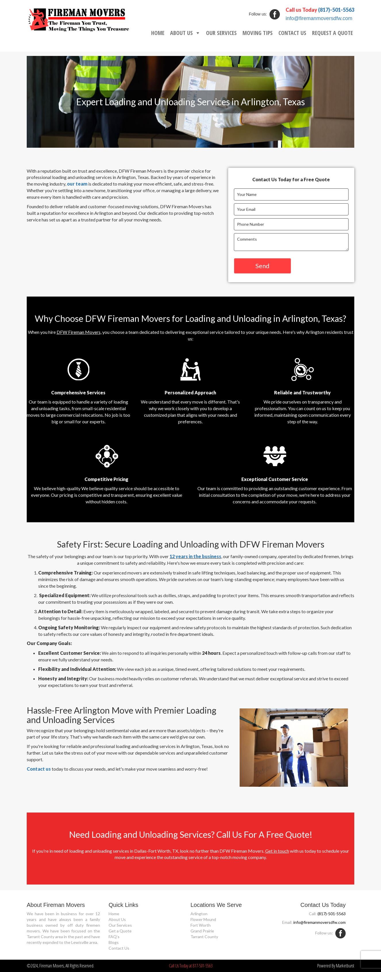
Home (114, 913)
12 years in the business (195, 556)
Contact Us (119, 948)
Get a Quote (120, 930)
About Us (117, 919)
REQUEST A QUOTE (332, 33)
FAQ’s (114, 936)
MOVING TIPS (258, 33)
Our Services (120, 925)
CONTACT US (292, 33)
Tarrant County (204, 936)
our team (77, 183)
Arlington (198, 913)
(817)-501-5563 (336, 10)
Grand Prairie (202, 930)
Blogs (114, 942)
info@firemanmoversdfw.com (319, 18)
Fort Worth (200, 925)
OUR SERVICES (221, 33)
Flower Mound (203, 919)
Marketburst (345, 966)
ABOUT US (181, 33)
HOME (157, 33)
